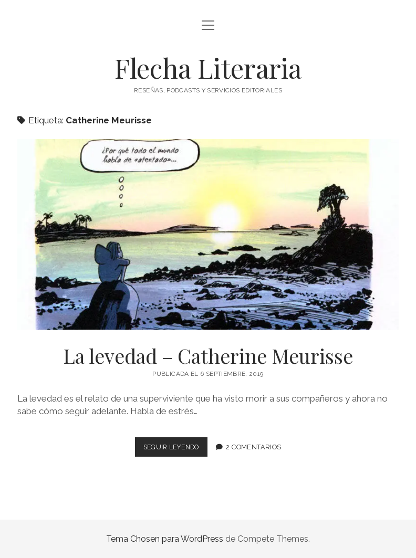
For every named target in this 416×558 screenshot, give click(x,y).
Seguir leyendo (175, 449)
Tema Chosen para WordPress (164, 539)
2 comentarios (256, 447)
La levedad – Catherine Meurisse (208, 234)
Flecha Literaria (208, 68)
